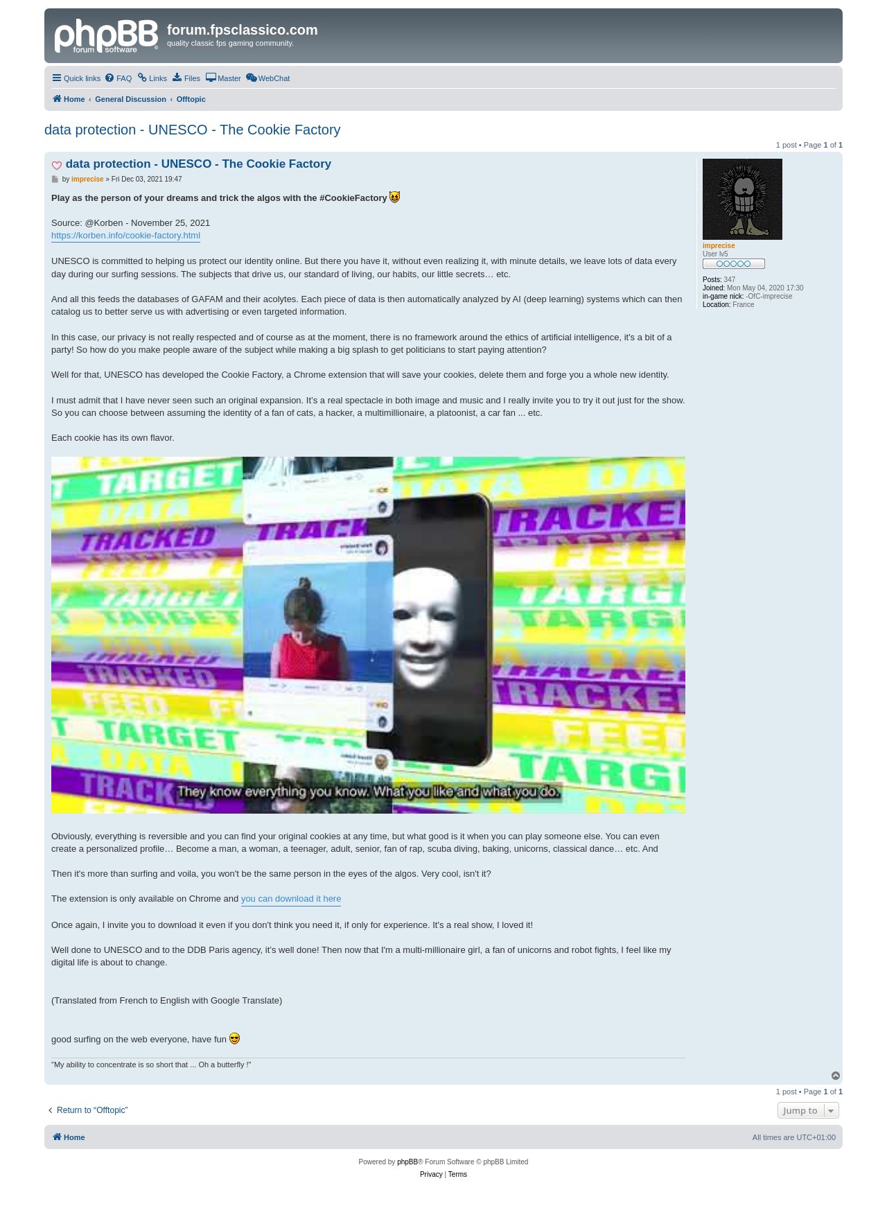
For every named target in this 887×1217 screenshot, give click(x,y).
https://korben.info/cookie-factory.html (125, 235)
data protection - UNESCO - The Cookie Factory (192, 129)
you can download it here (291, 898)
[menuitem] (118, 78)
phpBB (407, 1162)
